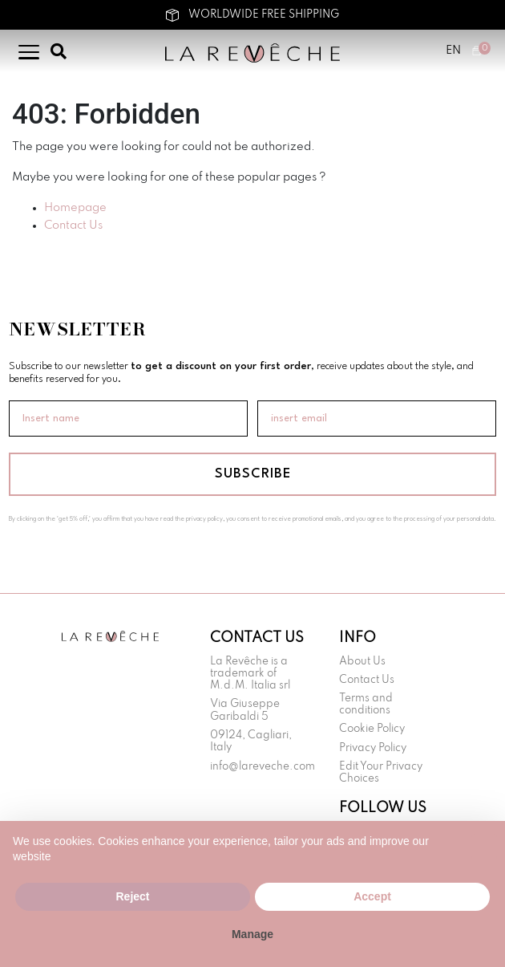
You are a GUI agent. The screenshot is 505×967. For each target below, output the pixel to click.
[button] (484, 846)
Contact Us (73, 225)
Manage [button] (252, 934)
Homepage (75, 207)
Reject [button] (132, 896)
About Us (362, 661)
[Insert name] (128, 418)
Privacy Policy (372, 748)
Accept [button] (372, 896)
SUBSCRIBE (253, 474)
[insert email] (376, 418)
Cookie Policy (372, 729)
